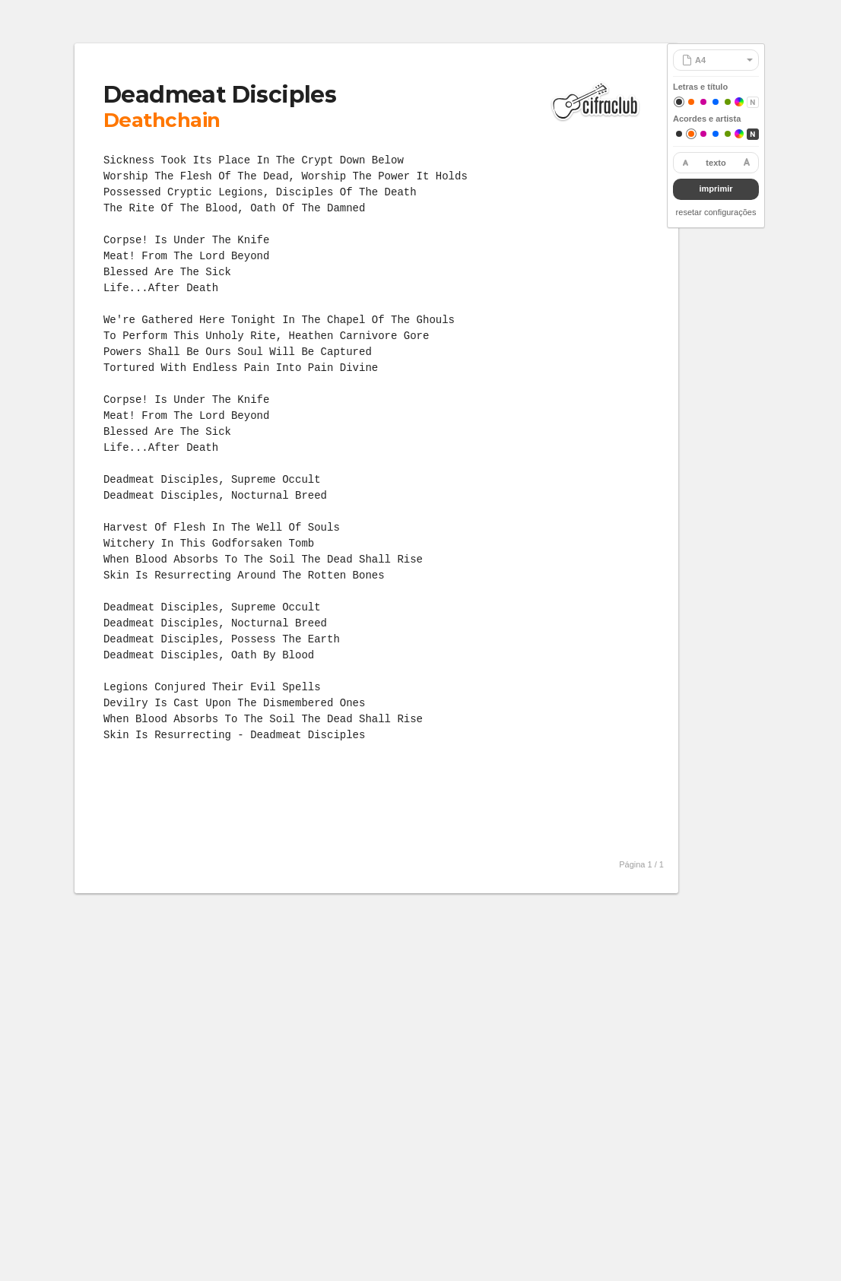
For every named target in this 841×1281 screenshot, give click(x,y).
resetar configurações (716, 212)
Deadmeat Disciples (219, 95)
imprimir (715, 188)
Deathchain (162, 120)
